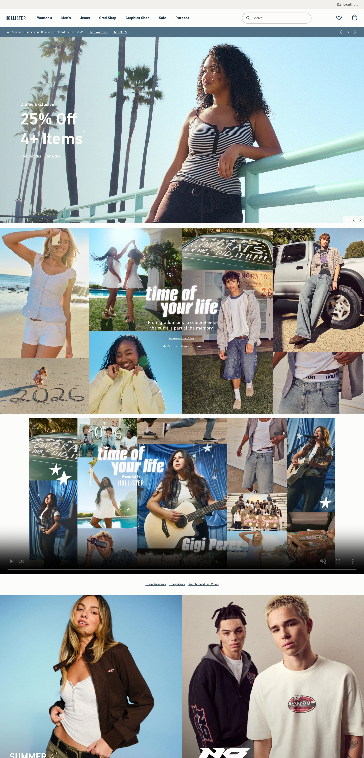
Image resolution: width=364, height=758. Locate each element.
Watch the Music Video (203, 584)
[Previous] (341, 32)
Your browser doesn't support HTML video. (182, 496)
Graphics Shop (138, 18)
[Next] (354, 32)
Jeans (85, 18)
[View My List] (339, 18)
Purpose (183, 18)
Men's (66, 18)
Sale (162, 18)
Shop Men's (120, 32)
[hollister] (18, 18)
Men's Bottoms (191, 346)
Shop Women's (98, 32)
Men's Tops (170, 346)
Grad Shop (107, 18)
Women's (44, 18)
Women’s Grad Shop (182, 338)
